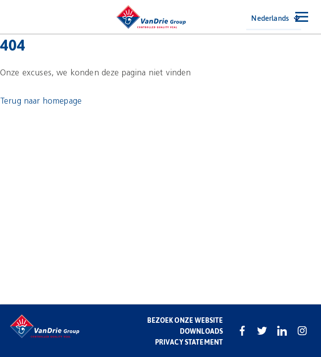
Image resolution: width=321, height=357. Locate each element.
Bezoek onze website (185, 320)
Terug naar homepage (41, 101)
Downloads (201, 331)
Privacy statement (189, 342)
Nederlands (270, 18)
